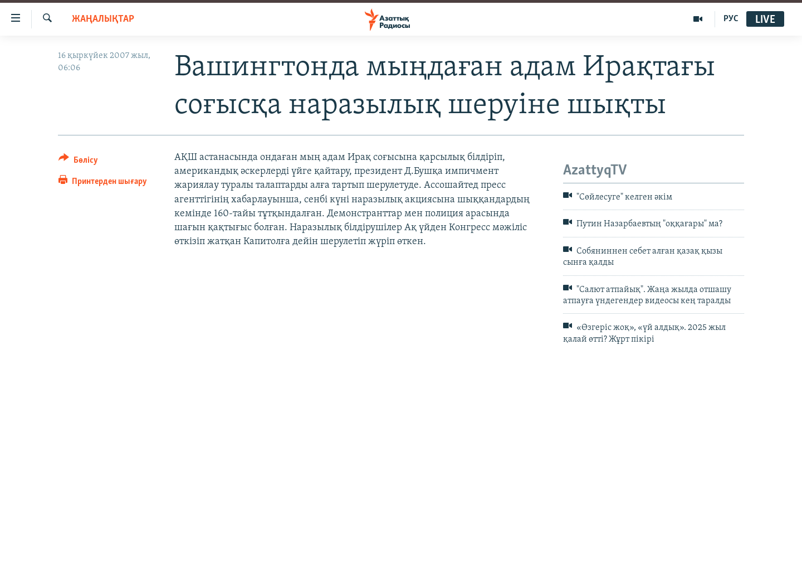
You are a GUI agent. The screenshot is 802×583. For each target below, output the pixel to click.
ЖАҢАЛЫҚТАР (103, 19)
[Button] (78, 161)
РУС (731, 18)
